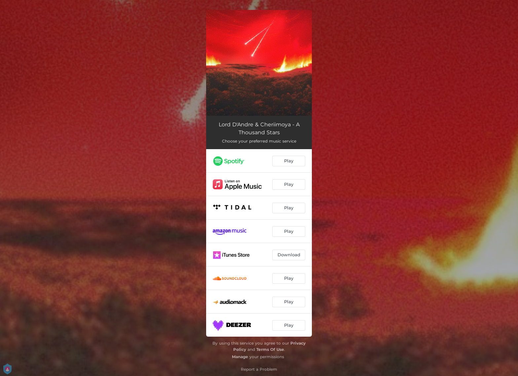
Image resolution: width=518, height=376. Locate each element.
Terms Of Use (270, 349)
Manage (240, 356)
